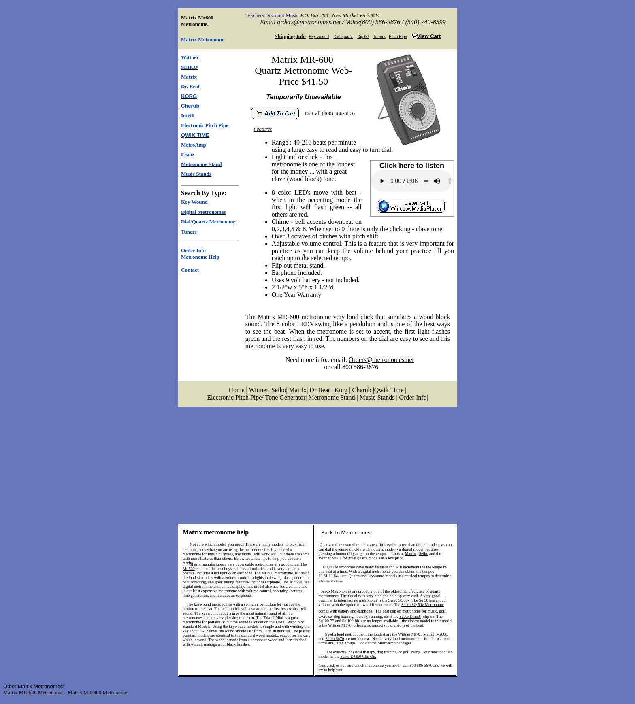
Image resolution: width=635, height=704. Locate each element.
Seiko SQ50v (399, 600)
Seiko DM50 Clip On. (358, 656)
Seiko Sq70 (334, 638)
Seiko (423, 553)
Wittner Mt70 (329, 558)
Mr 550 (296, 582)
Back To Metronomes (346, 533)
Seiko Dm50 (410, 616)
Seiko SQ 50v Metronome (422, 604)
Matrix (410, 553)
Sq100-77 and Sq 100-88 (339, 621)
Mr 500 (189, 568)
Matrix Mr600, (435, 634)
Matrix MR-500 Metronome (33, 692)
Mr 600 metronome (277, 573)
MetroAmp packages (394, 643)
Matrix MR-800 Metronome (98, 692)
